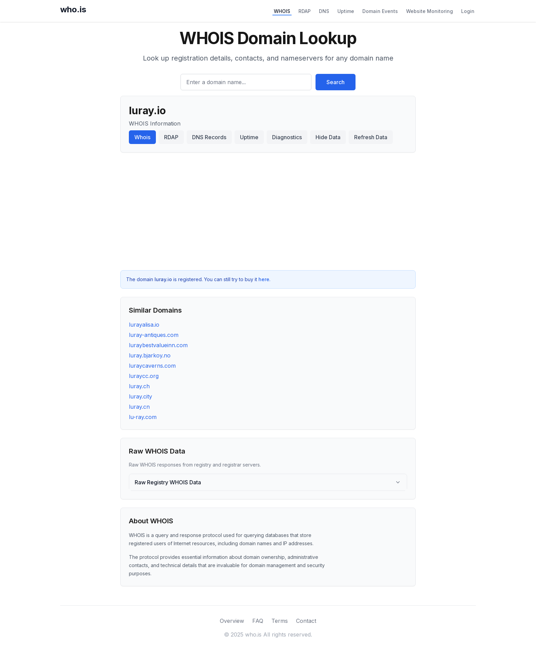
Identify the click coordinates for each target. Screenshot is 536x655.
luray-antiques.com (153, 334)
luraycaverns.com (152, 365)
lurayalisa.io (144, 324)
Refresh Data (370, 137)
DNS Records (209, 137)
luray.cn (139, 406)
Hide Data (328, 137)
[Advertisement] (268, 211)
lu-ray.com (143, 417)
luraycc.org (144, 375)
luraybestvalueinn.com (158, 345)
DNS (324, 11)
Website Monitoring (429, 11)
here (263, 279)
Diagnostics (287, 137)
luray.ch (139, 386)
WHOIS (282, 11)
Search (335, 82)
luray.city (140, 396)
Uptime (345, 11)
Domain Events (380, 11)
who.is (73, 9)
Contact (306, 620)
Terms (279, 620)
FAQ (257, 620)
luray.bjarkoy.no (150, 355)
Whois (142, 137)
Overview (232, 620)
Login (467, 11)
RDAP (304, 11)
